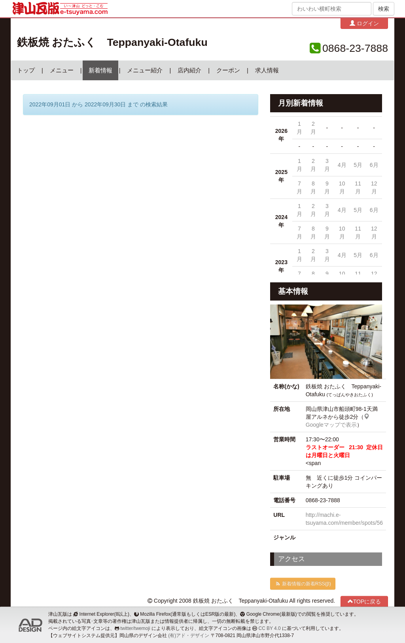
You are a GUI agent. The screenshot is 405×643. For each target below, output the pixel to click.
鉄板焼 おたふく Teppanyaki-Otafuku (112, 42)
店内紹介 (189, 70)
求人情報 (267, 70)
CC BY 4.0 (270, 628)
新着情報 (100, 70)
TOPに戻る (364, 601)
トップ (26, 70)
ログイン (364, 23)
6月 (374, 165)
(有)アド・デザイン (188, 635)
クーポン (228, 70)
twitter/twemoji (135, 628)
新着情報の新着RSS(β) (302, 583)
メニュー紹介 (145, 70)
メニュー (62, 70)
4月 (342, 165)
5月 (358, 165)
